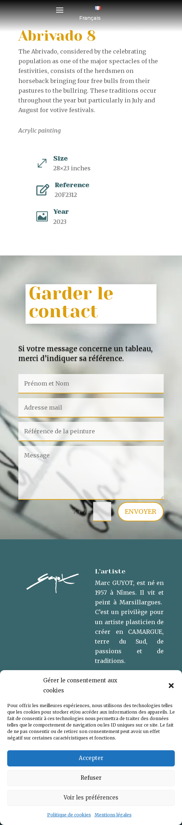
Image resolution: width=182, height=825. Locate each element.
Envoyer (140, 511)
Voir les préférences (91, 797)
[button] (171, 685)
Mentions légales (113, 814)
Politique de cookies (69, 814)
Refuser (91, 777)
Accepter (91, 758)
